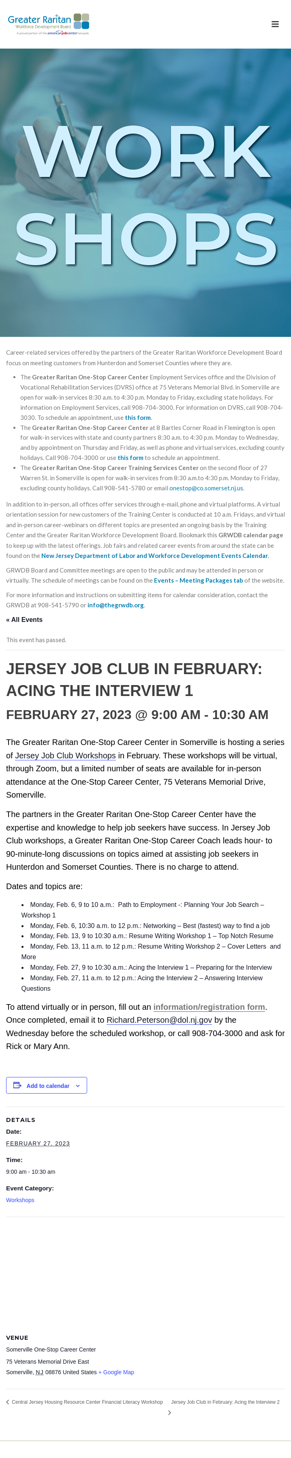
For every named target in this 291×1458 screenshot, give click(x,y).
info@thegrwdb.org (116, 605)
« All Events (24, 619)
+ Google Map (116, 1372)
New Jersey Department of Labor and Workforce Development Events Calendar (154, 555)
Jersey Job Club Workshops (65, 755)
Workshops (20, 1200)
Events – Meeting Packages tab (198, 580)
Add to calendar (48, 1086)
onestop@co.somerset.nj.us (206, 488)
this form (138, 417)
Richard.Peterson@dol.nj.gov (159, 1019)
